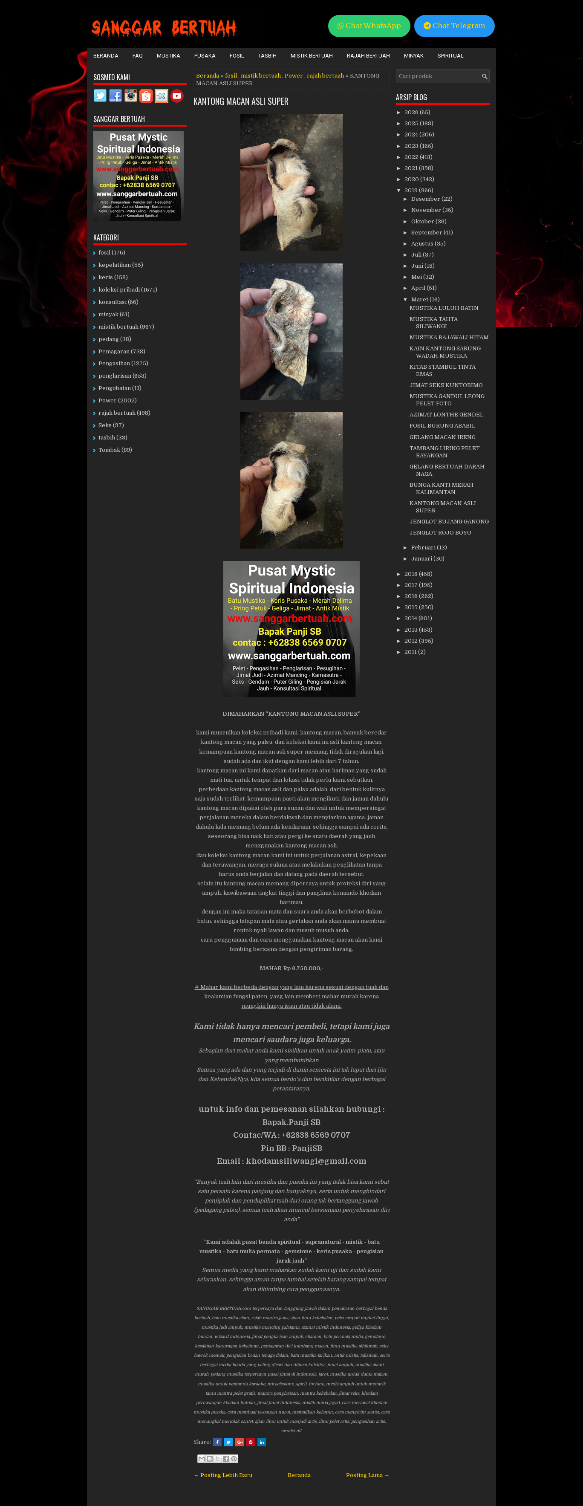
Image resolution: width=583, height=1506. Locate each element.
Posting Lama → (368, 1475)
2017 (411, 585)
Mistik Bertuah (312, 55)
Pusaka (205, 55)
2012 (411, 641)
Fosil (237, 55)
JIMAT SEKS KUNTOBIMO (446, 385)
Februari (424, 547)
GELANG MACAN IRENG (443, 437)
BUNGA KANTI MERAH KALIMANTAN (441, 488)
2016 (411, 596)
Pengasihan (114, 363)
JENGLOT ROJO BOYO (440, 532)
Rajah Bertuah (368, 55)
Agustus (423, 243)
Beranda (105, 55)
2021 (411, 168)
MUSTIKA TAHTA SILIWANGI (434, 323)
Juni (417, 266)
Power (294, 75)
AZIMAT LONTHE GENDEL (446, 414)
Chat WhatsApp (369, 26)
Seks (105, 425)
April (419, 288)
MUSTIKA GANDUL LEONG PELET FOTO (447, 400)
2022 (412, 157)
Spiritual (451, 55)
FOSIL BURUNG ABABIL (442, 425)
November (426, 210)
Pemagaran (114, 351)
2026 (412, 112)
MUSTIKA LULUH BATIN (444, 308)
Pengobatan (114, 388)
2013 (411, 630)
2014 (411, 618)
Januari (422, 558)
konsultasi (112, 302)
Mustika (168, 55)
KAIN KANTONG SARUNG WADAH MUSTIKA (445, 352)
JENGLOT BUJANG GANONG (449, 521)
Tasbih (267, 55)
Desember (426, 199)
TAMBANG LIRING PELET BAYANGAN (445, 452)
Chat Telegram (454, 26)
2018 (411, 574)
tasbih (106, 437)
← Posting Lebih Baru (222, 1475)
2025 (412, 123)
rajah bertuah (325, 75)
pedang (108, 339)
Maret (420, 299)
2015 (411, 607)
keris (105, 277)
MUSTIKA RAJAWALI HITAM (449, 337)
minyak (108, 314)
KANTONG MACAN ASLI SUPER (241, 101)
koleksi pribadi (119, 289)
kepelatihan (114, 265)
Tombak (109, 450)
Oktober (423, 221)
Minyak (414, 55)
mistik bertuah (261, 75)
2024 (411, 134)
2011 (411, 652)
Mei (417, 277)
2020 (412, 179)
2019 (411, 190)
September (427, 232)
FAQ (138, 55)
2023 (412, 146)
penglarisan (114, 376)
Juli (417, 254)
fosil (231, 75)
